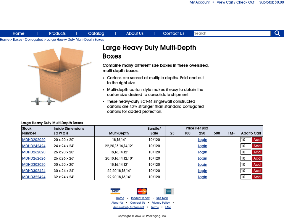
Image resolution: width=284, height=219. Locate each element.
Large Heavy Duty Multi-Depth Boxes (75, 40)
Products (57, 33)
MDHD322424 (34, 177)
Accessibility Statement (128, 207)
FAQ (168, 207)
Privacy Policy (161, 203)
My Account (199, 2)
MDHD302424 (34, 170)
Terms (155, 207)
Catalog (96, 33)
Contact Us (173, 33)
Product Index (140, 198)
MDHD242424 (34, 146)
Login (202, 139)
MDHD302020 (34, 164)
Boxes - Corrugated (28, 40)
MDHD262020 (34, 152)
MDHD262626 (34, 158)
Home (19, 33)
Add (257, 139)
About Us (134, 33)
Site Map (162, 198)
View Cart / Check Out (235, 2)
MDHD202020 (34, 139)
